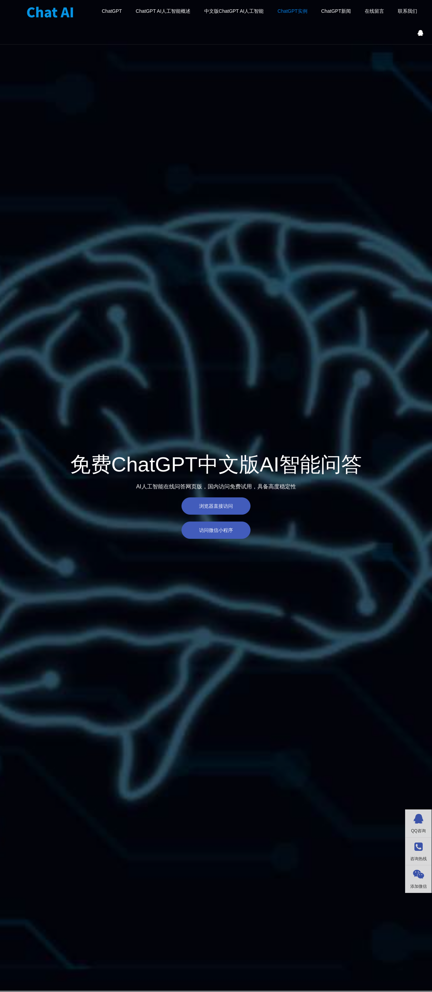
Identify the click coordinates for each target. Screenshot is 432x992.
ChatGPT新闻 (336, 11)
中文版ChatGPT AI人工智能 (234, 11)
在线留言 (374, 11)
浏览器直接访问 (216, 506)
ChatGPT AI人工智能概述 (163, 11)
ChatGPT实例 (292, 11)
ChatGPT (112, 11)
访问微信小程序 (216, 530)
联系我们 (407, 11)
